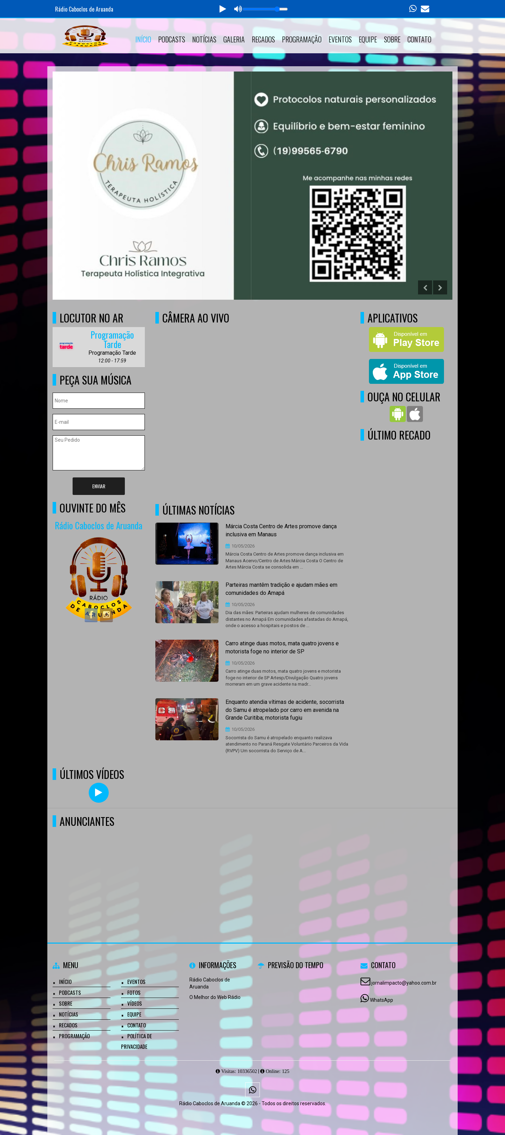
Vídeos (134, 1003)
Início (143, 39)
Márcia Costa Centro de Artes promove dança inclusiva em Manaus (281, 530)
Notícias (204, 39)
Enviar (98, 486)
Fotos (134, 992)
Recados (263, 39)
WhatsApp (381, 1000)
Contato (419, 39)
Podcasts (171, 39)
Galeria (234, 39)
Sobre (392, 39)
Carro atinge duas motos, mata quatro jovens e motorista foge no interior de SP (282, 647)
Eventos (340, 39)
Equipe (368, 39)
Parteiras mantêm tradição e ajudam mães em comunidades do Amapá (281, 589)
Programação (302, 39)
